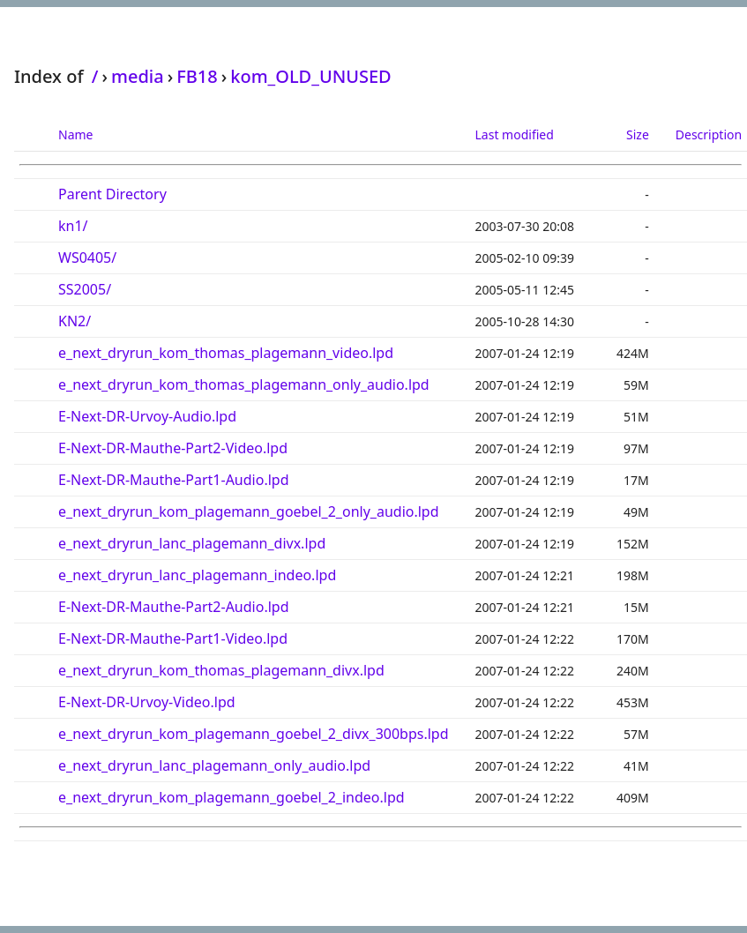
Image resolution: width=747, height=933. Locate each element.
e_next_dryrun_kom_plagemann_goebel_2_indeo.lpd (231, 797)
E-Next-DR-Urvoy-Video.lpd (146, 702)
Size (637, 134)
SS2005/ (84, 289)
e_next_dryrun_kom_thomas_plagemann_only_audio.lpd (244, 384)
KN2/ (74, 321)
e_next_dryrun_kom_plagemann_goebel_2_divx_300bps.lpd (253, 733)
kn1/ (73, 225)
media (137, 76)
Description (709, 134)
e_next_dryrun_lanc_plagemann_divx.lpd (191, 543)
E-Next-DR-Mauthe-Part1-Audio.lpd (173, 479)
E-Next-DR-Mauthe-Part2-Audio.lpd (173, 606)
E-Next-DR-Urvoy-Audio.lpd (147, 416)
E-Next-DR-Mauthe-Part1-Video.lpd (173, 638)
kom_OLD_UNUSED (310, 76)
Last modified (514, 134)
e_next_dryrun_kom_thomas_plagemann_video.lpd (225, 352)
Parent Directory (112, 194)
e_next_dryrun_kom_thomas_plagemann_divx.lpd (221, 670)
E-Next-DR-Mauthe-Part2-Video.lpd (173, 448)
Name (75, 134)
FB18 (197, 76)
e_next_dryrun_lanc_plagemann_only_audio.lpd (214, 765)
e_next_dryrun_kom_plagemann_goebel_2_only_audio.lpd (248, 511)
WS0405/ (87, 257)
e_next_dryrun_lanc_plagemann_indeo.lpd (197, 575)
